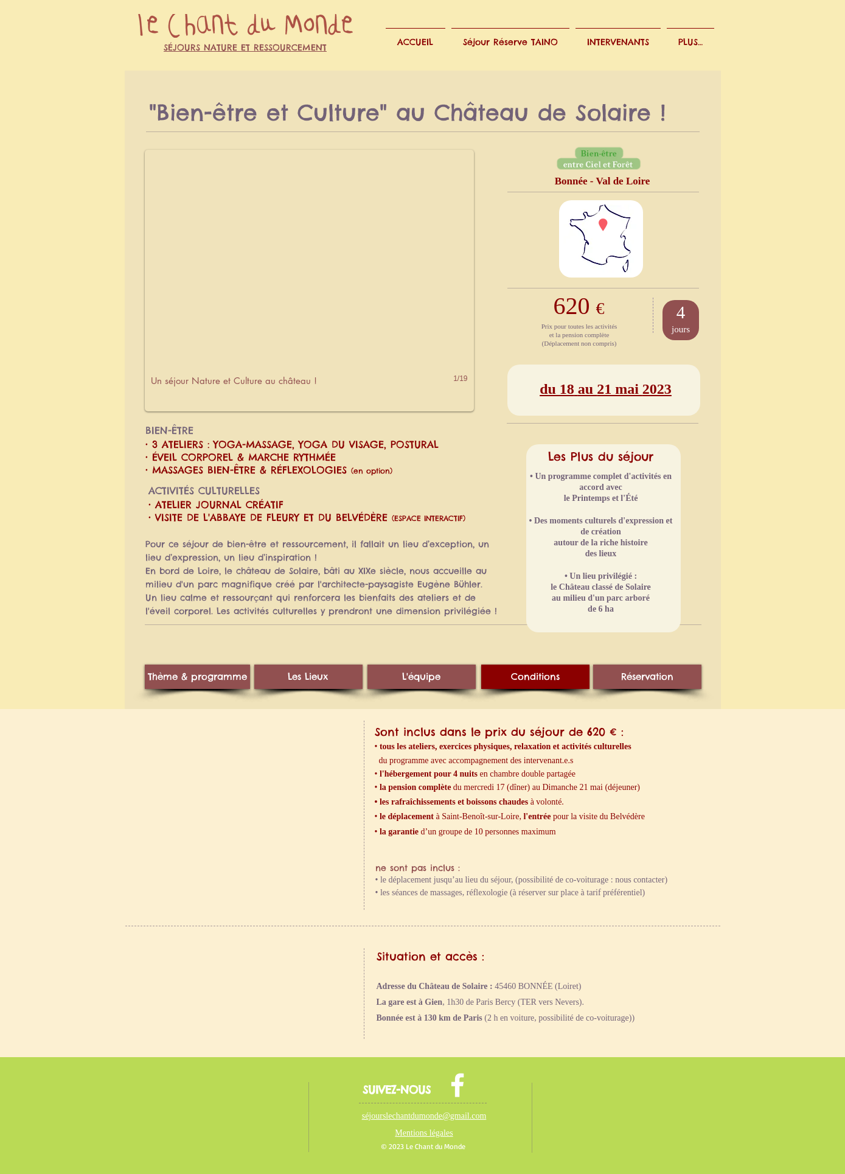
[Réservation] (647, 677)
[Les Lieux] (308, 677)
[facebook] (457, 1085)
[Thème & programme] (197, 677)
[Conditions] (535, 677)
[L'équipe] (421, 677)
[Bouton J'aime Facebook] (219, 1095)
